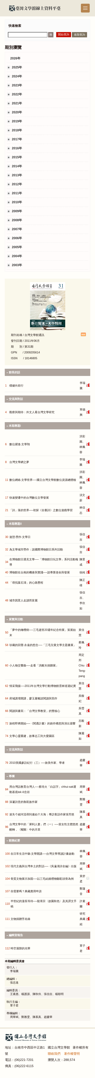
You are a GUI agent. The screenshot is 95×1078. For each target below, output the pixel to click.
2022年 (16, 94)
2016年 (16, 148)
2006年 (16, 238)
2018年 (16, 130)
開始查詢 (63, 34)
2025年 (16, 67)
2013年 (16, 175)
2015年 (16, 157)
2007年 (16, 229)
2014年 (16, 166)
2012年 (16, 184)
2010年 (16, 202)
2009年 (16, 211)
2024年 (16, 76)
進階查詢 (79, 34)
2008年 (16, 220)
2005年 (16, 247)
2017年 (16, 139)
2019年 (16, 121)
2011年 (16, 193)
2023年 (16, 85)
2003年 (16, 265)
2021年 (16, 103)
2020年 (16, 112)
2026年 (15, 58)
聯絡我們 (54, 1053)
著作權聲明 (72, 1053)
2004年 (16, 256)
